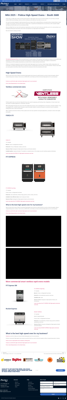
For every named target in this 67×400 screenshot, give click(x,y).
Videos (16, 386)
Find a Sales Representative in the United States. (15, 344)
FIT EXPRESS (10, 157)
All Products (17, 385)
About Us (16, 382)
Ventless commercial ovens (16, 87)
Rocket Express (11, 309)
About (21, 4)
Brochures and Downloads (54, 4)
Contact (42, 4)
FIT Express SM (11, 285)
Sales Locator (17, 383)
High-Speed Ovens (13, 73)
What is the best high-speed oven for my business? (27, 333)
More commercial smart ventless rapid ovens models (28, 281)
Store (64, 4)
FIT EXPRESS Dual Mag (11, 188)
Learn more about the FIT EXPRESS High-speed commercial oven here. (20, 201)
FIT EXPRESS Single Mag (39, 288)
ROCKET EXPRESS (38, 311)
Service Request (31, 383)
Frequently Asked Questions (33, 389)
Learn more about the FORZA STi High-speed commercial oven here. (19, 153)
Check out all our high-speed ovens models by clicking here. (18, 340)
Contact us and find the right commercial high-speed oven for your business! (21, 81)
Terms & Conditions (31, 388)
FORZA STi (10, 115)
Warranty (29, 385)
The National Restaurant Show (12, 59)
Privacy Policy (30, 386)
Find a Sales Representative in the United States (15, 83)
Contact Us (30, 382)
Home (15, 4)
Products (27, 4)
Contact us (8, 336)
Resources (35, 4)
